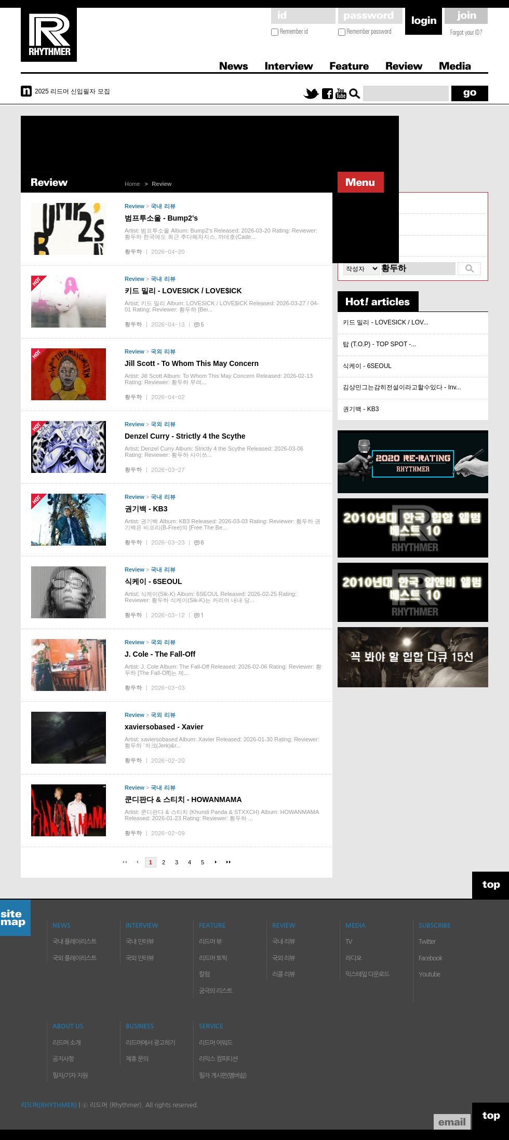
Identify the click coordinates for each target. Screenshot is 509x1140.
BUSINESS (140, 1026)
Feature (349, 64)
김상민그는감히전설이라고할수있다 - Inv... (402, 387)
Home (132, 184)
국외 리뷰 (163, 351)
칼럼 (204, 974)
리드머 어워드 (215, 1043)
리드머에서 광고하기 (150, 1043)
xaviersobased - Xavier (164, 727)
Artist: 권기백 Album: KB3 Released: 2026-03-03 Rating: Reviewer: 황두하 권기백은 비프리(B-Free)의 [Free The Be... (222, 524)
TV (348, 942)
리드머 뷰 (210, 942)
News (233, 64)
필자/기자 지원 (70, 1076)
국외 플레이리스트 (74, 958)
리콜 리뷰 (356, 246)
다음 (215, 862)
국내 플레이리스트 (74, 942)
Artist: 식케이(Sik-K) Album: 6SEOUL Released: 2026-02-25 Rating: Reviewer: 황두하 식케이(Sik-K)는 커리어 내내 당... (211, 597)
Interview (288, 64)
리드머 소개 (66, 1043)
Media (454, 64)
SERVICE (211, 1026)
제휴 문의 (137, 1059)
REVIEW (284, 925)
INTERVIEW (142, 925)
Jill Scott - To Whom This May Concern (192, 363)
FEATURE (212, 925)
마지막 (228, 862)
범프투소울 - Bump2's (161, 218)
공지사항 (63, 1059)
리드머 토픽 (213, 958)
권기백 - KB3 (146, 509)
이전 (137, 862)
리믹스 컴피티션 (218, 1059)
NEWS (61, 925)
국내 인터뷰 (140, 942)
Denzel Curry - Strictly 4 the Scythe (185, 436)
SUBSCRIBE (435, 925)
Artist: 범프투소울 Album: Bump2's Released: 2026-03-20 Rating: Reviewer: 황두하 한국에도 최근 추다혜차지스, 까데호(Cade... (221, 233)
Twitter (427, 942)
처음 (124, 862)
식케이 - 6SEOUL (153, 581)
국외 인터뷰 (140, 958)
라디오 (353, 958)
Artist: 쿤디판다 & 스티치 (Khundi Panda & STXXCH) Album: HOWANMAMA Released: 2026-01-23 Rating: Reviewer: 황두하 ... (222, 815)
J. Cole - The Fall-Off (160, 654)
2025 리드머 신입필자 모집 (72, 91)
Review (403, 64)
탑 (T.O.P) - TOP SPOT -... (379, 344)
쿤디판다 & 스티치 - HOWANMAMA (183, 799)
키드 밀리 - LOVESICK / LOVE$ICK (183, 291)
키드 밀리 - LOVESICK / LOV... (385, 322)
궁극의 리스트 (215, 991)
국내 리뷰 (163, 206)
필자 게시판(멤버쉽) (222, 1076)
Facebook (430, 958)
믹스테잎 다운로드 (367, 974)
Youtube (429, 974)
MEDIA (355, 925)
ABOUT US (67, 1026)
